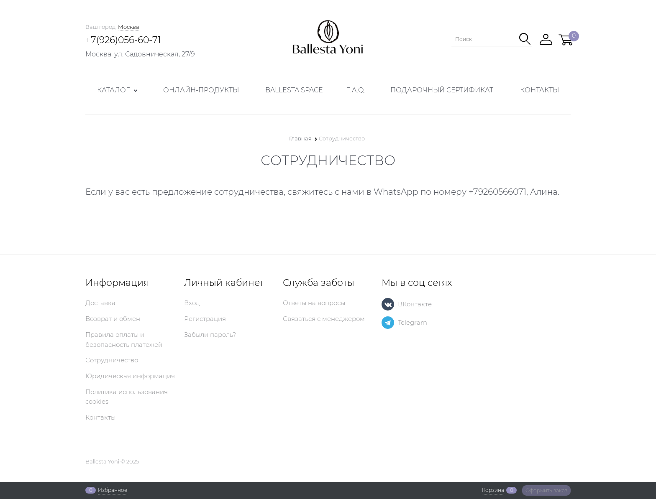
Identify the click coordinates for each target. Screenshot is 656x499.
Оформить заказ (546, 490)
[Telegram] (388, 322)
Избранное (112, 490)
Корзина (493, 490)
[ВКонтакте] (388, 304)
